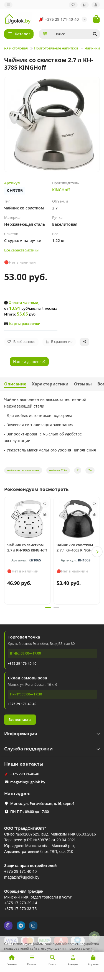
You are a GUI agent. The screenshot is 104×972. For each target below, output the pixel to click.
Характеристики (50, 384)
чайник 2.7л (58, 470)
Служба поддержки (52, 748)
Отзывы (83, 384)
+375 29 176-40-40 (22, 663)
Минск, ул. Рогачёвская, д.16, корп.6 (42, 803)
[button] (97, 551)
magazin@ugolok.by (27, 781)
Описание (15, 384)
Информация (52, 733)
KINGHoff (61, 189)
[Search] (75, 34)
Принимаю (87, 962)
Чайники (92, 48)
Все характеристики (21, 250)
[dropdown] (8, 5)
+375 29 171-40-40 (58, 19)
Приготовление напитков (56, 48)
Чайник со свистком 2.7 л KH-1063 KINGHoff (76, 547)
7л (90, 470)
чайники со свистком (23, 470)
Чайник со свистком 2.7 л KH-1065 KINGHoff (27, 547)
